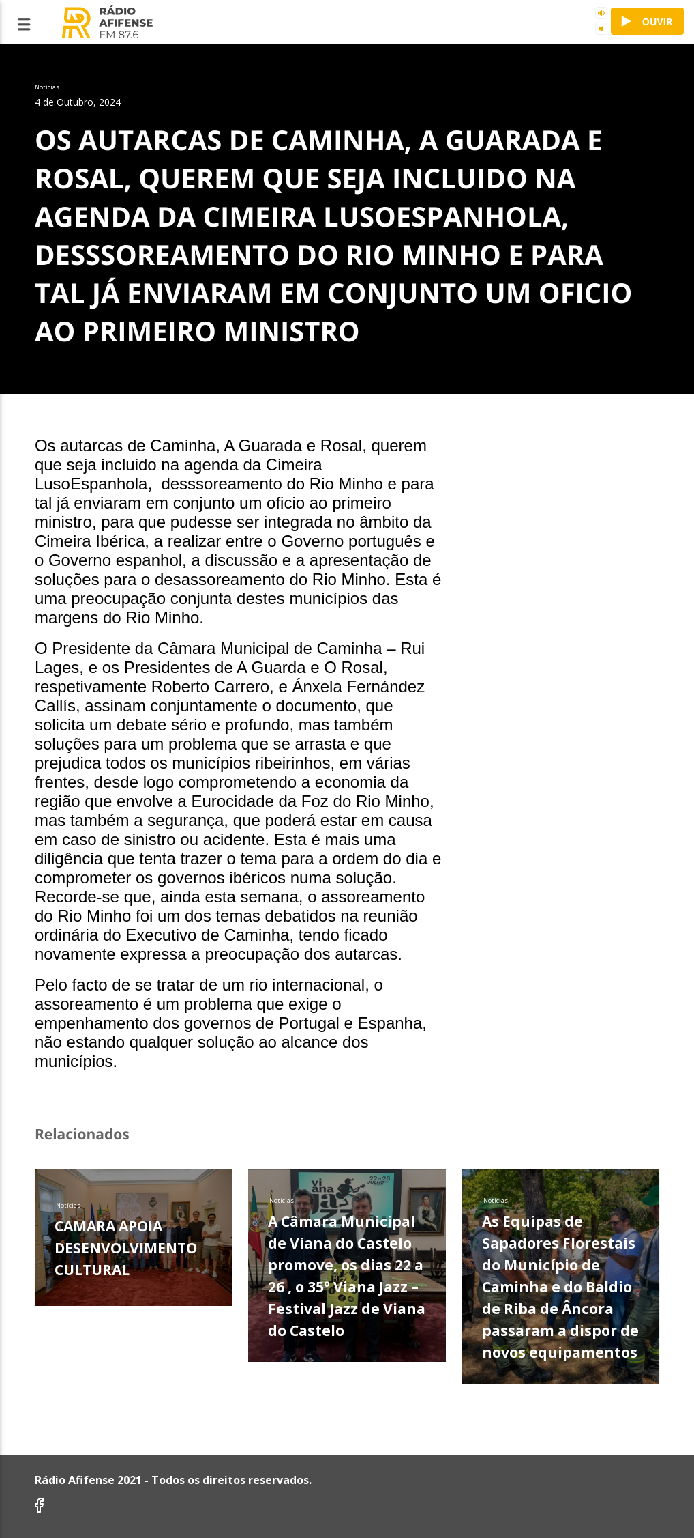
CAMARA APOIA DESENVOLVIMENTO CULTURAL (126, 1247)
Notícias (68, 1205)
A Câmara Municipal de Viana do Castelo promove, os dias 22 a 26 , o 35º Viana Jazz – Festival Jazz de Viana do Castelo (346, 1276)
